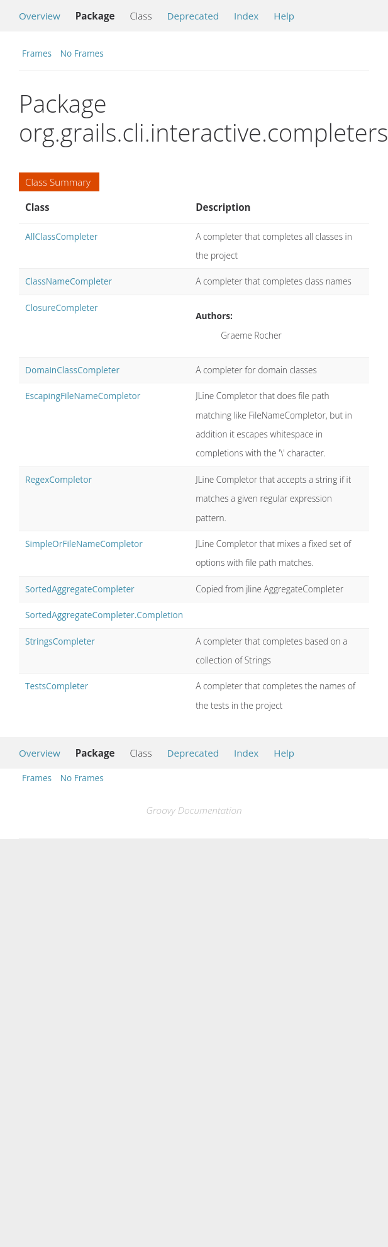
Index (246, 15)
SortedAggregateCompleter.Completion (104, 615)
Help (284, 15)
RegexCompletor (58, 479)
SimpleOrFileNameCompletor (84, 544)
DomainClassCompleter (72, 370)
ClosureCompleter (61, 307)
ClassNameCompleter (68, 281)
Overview (39, 15)
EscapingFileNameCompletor (82, 396)
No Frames (82, 53)
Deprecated (193, 15)
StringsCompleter (60, 641)
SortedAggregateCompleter (80, 589)
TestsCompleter (56, 686)
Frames (37, 53)
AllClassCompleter (61, 236)
